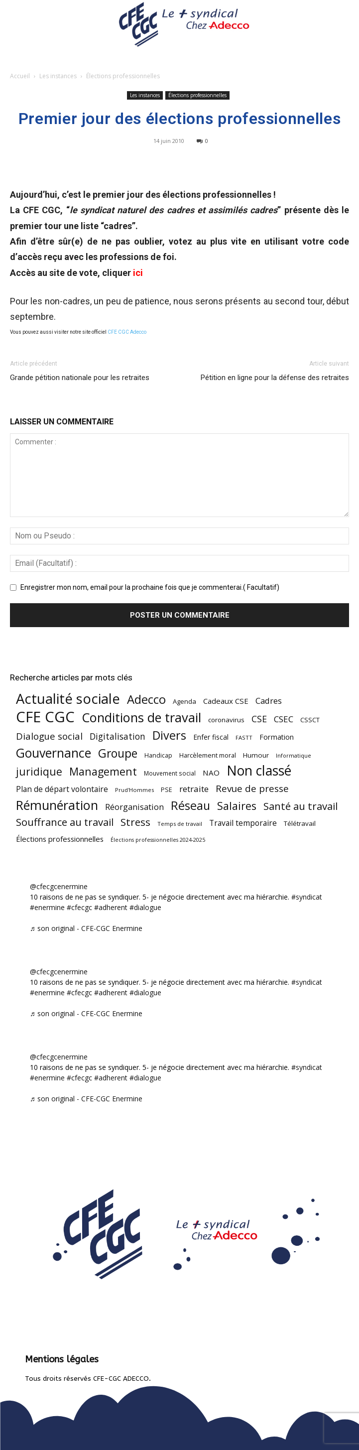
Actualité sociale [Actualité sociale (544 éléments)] (68, 698)
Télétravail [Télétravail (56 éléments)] (300, 823)
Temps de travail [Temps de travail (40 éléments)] (179, 823)
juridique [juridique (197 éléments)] (39, 771)
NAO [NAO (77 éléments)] (211, 773)
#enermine (47, 907)
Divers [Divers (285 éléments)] (169, 735)
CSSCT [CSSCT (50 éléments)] (310, 719)
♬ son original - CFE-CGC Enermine (86, 928)
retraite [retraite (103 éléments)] (194, 789)
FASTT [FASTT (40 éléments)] (244, 737)
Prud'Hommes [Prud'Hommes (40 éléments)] (134, 789)
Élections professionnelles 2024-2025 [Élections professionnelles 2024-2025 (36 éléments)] (158, 839)
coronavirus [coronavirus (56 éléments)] (226, 719)
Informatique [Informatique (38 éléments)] (293, 755)
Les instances (58, 76)
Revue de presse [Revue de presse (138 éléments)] (252, 789)
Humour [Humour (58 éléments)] (256, 755)
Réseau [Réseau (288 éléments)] (190, 805)
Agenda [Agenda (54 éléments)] (184, 701)
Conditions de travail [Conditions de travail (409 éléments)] (141, 717)
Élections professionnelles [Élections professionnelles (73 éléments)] (60, 839)
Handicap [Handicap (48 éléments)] (158, 755)
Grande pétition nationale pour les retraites (79, 377)
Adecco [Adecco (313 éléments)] (146, 699)
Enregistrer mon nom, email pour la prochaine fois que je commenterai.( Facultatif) (149, 587)
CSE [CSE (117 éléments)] (259, 719)
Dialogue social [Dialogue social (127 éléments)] (49, 736)
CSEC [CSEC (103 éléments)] (283, 719)
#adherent (110, 907)
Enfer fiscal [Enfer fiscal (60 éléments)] (211, 737)
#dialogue (145, 907)
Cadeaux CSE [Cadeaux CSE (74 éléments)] (225, 701)
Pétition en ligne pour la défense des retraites (275, 377)
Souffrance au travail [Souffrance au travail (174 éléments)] (65, 822)
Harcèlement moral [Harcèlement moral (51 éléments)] (207, 755)
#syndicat (306, 897)
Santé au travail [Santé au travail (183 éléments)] (300, 806)
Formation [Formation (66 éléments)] (276, 737)
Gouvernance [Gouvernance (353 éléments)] (53, 753)
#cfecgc (79, 907)
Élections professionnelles (123, 76)
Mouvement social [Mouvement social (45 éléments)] (170, 773)
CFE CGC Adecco (127, 332)
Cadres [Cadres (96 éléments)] (268, 700)
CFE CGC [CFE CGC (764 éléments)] (45, 717)
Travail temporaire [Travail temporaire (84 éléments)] (243, 823)
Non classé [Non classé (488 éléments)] (259, 771)
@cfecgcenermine (59, 886)
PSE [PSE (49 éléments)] (166, 790)
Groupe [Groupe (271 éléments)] (117, 753)
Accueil (20, 76)
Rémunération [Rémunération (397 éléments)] (57, 805)
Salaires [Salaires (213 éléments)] (236, 805)
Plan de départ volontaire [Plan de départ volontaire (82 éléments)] (62, 789)
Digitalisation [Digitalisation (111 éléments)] (117, 736)
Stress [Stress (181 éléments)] (135, 822)
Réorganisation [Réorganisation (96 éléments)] (134, 806)
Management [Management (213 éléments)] (103, 771)
